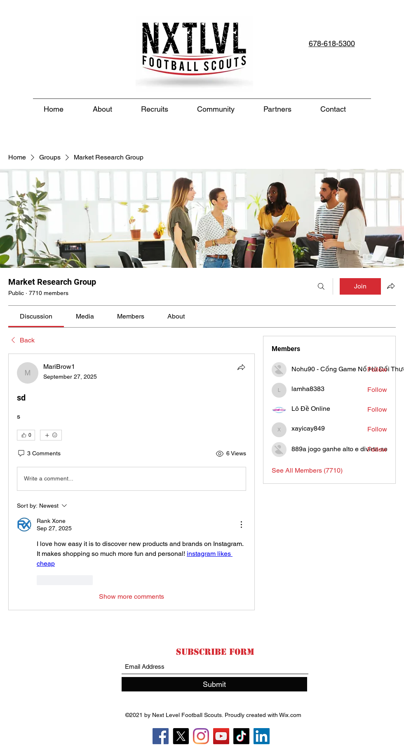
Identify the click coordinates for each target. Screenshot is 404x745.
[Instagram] (201, 736)
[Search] (321, 286)
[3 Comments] (39, 454)
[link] (36, 316)
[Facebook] (161, 736)
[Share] (241, 367)
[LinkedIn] (262, 736)
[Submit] (214, 684)
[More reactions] (51, 435)
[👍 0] (26, 435)
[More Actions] (241, 524)
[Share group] (391, 286)
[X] (181, 736)
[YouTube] (221, 736)
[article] (131, 482)
